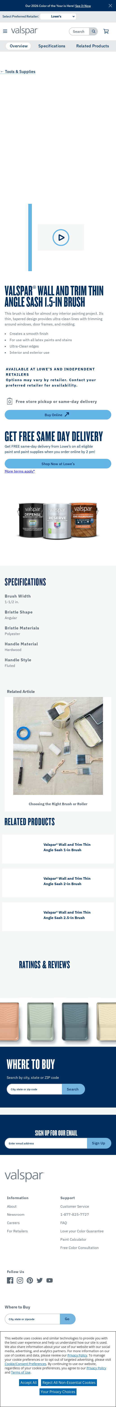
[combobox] (79, 31)
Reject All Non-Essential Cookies (69, 1382)
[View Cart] (106, 31)
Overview (19, 45)
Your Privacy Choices (58, 1391)
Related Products (92, 45)
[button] (5, 31)
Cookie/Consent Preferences (25, 1364)
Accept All (28, 1382)
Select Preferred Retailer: (20, 16)
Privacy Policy (77, 1355)
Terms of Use (21, 1372)
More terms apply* (20, 471)
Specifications (52, 45)
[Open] (9, 401)
